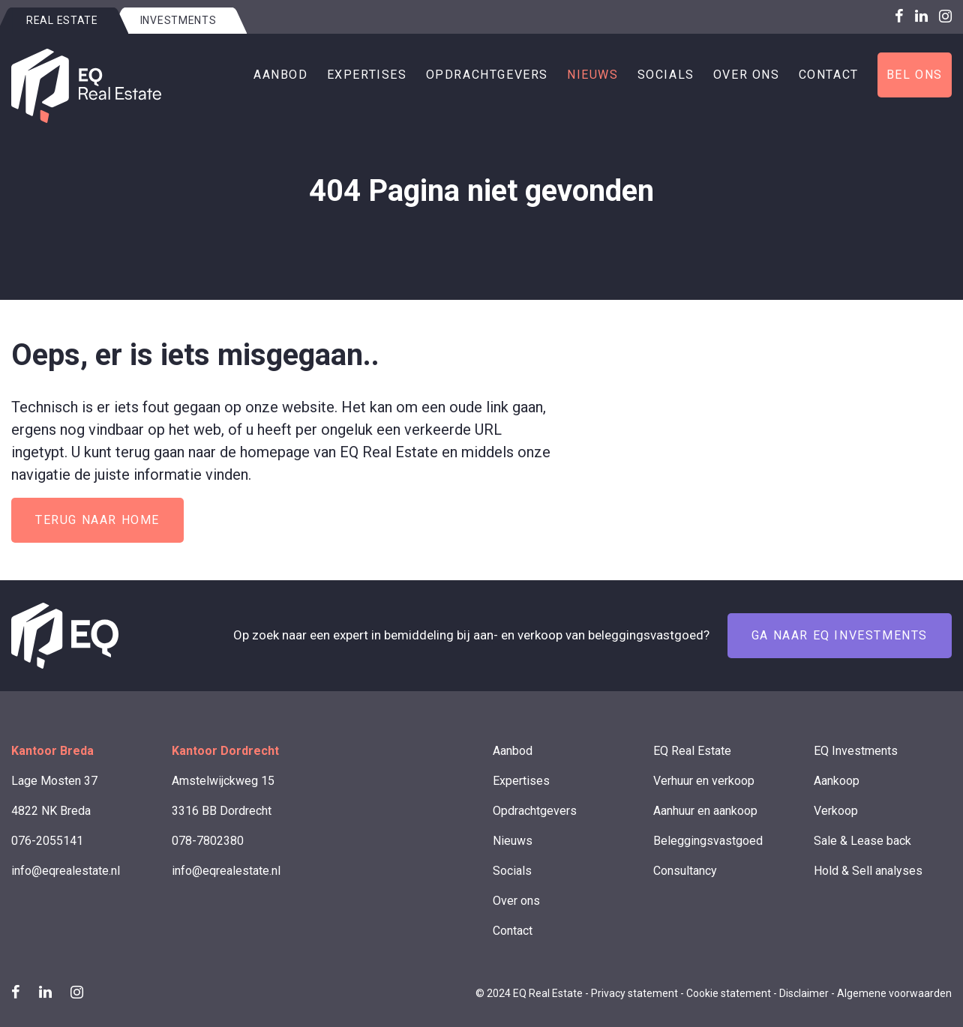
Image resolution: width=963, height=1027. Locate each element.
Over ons (746, 74)
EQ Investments (856, 751)
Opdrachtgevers (487, 74)
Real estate (62, 20)
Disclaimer (804, 993)
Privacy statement (634, 993)
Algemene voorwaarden (894, 993)
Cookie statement (728, 993)
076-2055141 (47, 841)
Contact (829, 74)
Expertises (367, 74)
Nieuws (593, 74)
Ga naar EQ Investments (840, 635)
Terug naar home (97, 520)
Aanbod (281, 74)
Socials (666, 74)
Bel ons (914, 74)
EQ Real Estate (692, 751)
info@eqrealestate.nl (65, 871)
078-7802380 (208, 841)
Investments (178, 20)
